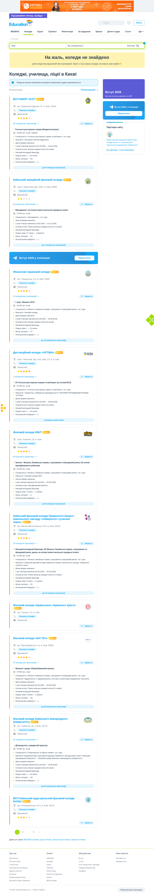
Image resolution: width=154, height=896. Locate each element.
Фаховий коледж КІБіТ (27, 432)
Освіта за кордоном (54, 874)
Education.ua (121, 858)
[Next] (39, 832)
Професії (82, 871)
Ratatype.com (121, 861)
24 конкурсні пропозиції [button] (25, 543)
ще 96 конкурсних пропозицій (53, 707)
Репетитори (51, 871)
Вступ (81, 858)
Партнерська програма (18, 868)
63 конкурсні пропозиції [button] (25, 457)
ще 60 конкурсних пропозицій (53, 786)
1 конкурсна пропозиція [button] (25, 377)
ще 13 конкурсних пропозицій (53, 340)
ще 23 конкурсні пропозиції (53, 593)
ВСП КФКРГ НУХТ (24, 99)
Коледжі (14, 39)
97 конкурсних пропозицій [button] (26, 663)
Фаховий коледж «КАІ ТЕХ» (30, 638)
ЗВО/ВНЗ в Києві (31, 840)
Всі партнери (112, 150)
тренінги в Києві (78, 840)
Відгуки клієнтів (15, 871)
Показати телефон (27, 110)
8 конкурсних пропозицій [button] (25, 204)
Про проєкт (13, 858)
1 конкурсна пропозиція (54, 420)
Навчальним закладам (131, 890)
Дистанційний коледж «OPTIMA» (33, 352)
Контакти (12, 874)
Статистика (13, 865)
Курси (49, 865)
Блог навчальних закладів (89, 865)
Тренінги (50, 868)
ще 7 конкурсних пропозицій (53, 245)
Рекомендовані (89, 90)
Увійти (139, 23)
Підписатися (84, 258)
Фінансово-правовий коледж (31, 271)
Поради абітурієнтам (87, 868)
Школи (49, 877)
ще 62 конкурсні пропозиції (53, 504)
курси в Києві (45, 840)
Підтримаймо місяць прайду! (27, 15)
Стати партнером (126, 150)
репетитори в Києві (61, 840)
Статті (81, 861)
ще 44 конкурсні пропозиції (53, 168)
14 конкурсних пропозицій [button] (26, 296)
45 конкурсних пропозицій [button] (26, 124)
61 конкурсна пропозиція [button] (25, 740)
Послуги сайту (15, 861)
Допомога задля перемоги (19, 880)
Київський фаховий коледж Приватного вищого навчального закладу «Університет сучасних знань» (43, 519)
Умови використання (17, 877)
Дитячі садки (52, 880)
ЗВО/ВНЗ (50, 858)
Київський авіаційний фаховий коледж (37, 179)
